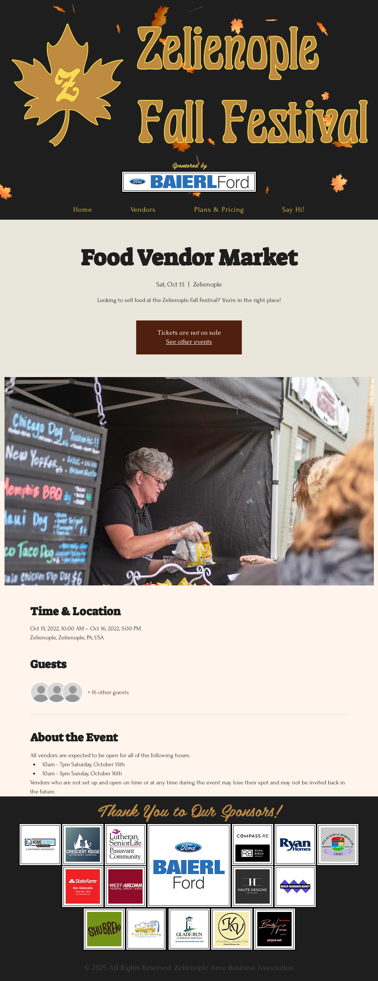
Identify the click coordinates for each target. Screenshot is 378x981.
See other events (189, 342)
